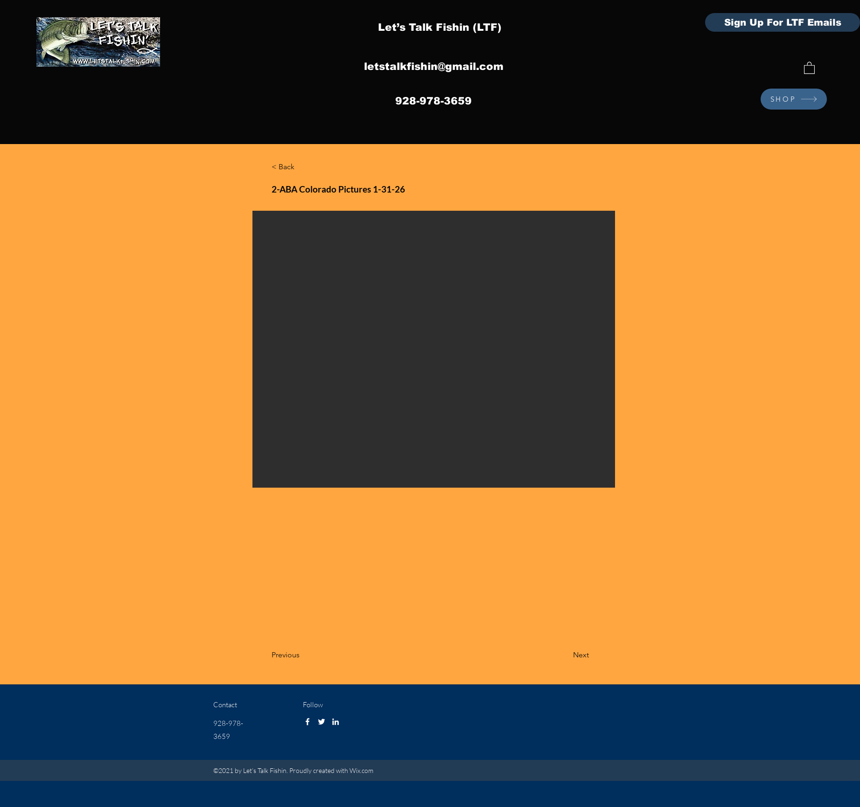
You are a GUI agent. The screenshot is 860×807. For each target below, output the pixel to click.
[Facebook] (307, 721)
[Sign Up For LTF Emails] (782, 22)
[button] (809, 67)
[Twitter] (321, 721)
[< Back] (302, 167)
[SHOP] (794, 99)
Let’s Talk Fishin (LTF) (440, 27)
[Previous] (302, 655)
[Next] (565, 655)
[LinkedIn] (335, 721)
